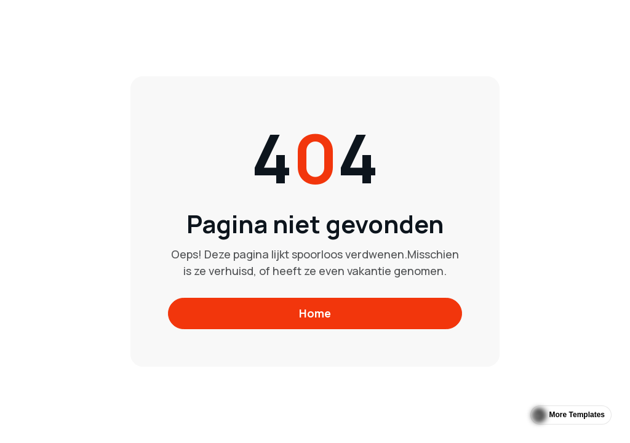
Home (315, 313)
